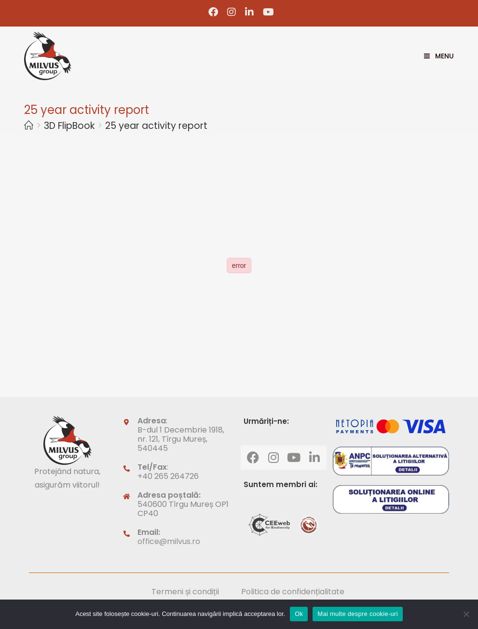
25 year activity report (156, 125)
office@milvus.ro (168, 541)
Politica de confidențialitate (292, 591)
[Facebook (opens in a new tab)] (213, 12)
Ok (299, 613)
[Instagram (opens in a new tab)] (232, 12)
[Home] (28, 125)
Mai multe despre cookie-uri (357, 613)
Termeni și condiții (185, 591)
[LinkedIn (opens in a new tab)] (250, 12)
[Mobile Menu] (435, 56)
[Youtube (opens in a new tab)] (266, 12)
